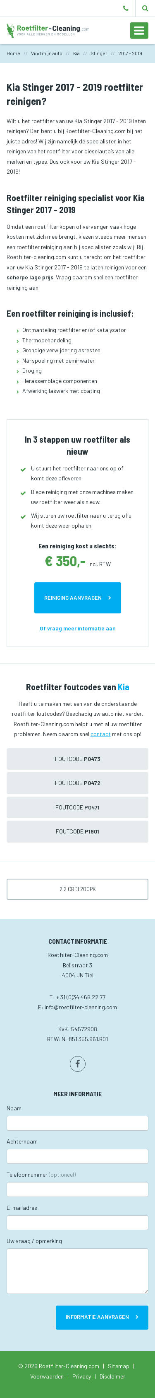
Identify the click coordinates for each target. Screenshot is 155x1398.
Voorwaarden (47, 1376)
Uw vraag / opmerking (34, 1240)
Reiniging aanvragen (73, 597)
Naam (14, 1108)
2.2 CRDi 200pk (78, 889)
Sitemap (118, 1365)
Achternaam (22, 1141)
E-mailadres (22, 1207)
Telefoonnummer (41, 1174)
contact (101, 733)
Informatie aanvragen (97, 1316)
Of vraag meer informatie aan (78, 628)
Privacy (81, 1376)
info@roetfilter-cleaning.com (81, 1006)
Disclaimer (112, 1376)
